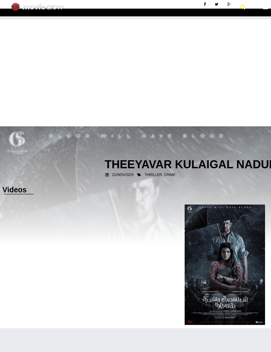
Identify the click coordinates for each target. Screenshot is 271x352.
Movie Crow (38, 9)
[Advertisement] (135, 61)
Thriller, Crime (160, 175)
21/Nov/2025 (123, 175)
